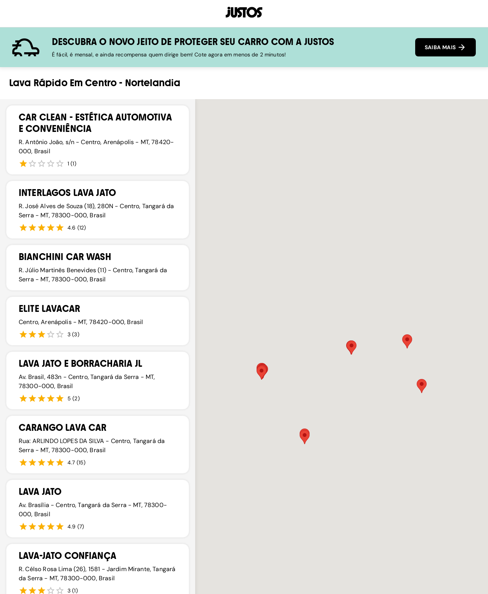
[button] (351, 347)
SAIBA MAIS (445, 47)
